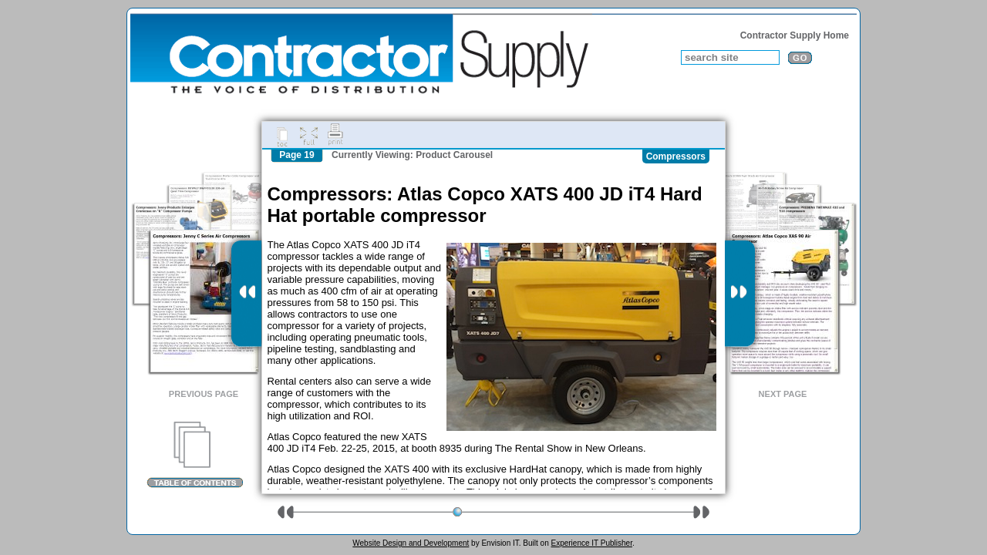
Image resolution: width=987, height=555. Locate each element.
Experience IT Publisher (591, 543)
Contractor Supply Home (794, 35)
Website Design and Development (410, 543)
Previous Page (203, 394)
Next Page (783, 394)
